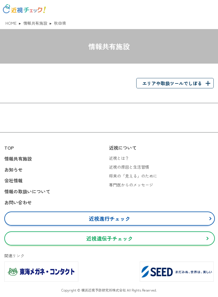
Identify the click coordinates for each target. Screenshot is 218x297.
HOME (11, 23)
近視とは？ (119, 158)
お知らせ (13, 169)
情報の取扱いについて (27, 191)
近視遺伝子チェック (109, 238)
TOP (9, 147)
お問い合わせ (18, 202)
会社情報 (13, 180)
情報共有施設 (35, 23)
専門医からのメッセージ (131, 185)
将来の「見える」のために (133, 176)
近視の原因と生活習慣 (129, 167)
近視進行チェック (109, 218)
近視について (123, 147)
